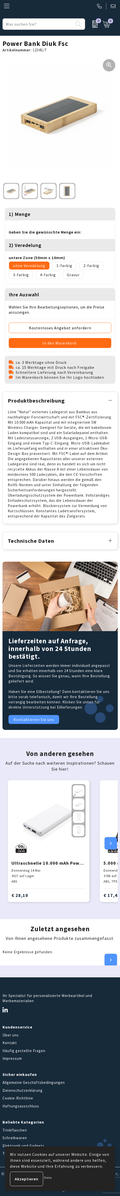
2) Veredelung (25, 245)
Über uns (10, 1035)
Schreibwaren (14, 1137)
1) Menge (19, 214)
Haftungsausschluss (20, 1106)
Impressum (12, 1058)
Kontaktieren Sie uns (33, 719)
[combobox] (38, 24)
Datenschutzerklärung (22, 1090)
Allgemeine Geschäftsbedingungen (33, 1082)
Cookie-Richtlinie (17, 1098)
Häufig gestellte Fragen (23, 1050)
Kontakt (9, 1042)
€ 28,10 (19, 895)
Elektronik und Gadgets (23, 1145)
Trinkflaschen (14, 1130)
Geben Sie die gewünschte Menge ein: (45, 232)
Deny (48, 1177)
